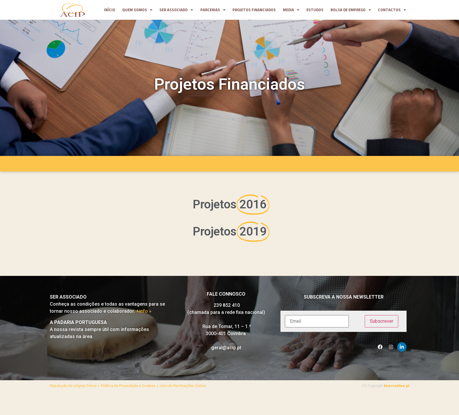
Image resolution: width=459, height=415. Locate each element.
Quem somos (137, 10)
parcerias (212, 10)
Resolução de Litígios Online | (75, 388)
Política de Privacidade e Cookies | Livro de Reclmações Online (153, 388)
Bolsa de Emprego (351, 10)
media (291, 10)
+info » (143, 313)
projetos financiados (254, 10)
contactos (392, 10)
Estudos (314, 10)
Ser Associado (176, 10)
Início (109, 10)
